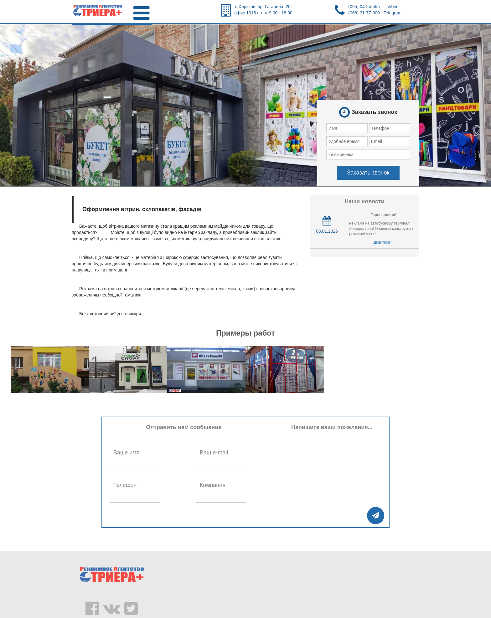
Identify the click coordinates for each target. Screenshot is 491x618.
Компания (212, 485)
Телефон (125, 485)
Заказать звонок (368, 173)
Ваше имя (126, 452)
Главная (84, 32)
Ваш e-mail (214, 452)
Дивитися (383, 242)
